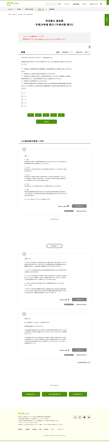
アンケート (63, 4)
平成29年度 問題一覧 (54, 396)
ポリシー (54, 431)
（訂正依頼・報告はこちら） (47, 57)
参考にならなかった (69, 212)
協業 (41, 431)
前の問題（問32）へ (31, 396)
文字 (79, 52)
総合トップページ (91, 4)
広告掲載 (27, 431)
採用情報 (35, 431)
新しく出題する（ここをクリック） (45, 39)
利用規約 (47, 431)
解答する (46, 123)
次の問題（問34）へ (78, 396)
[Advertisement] (54, 231)
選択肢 (58, 52)
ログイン (81, 4)
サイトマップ (61, 431)
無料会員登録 (73, 4)
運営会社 (20, 431)
